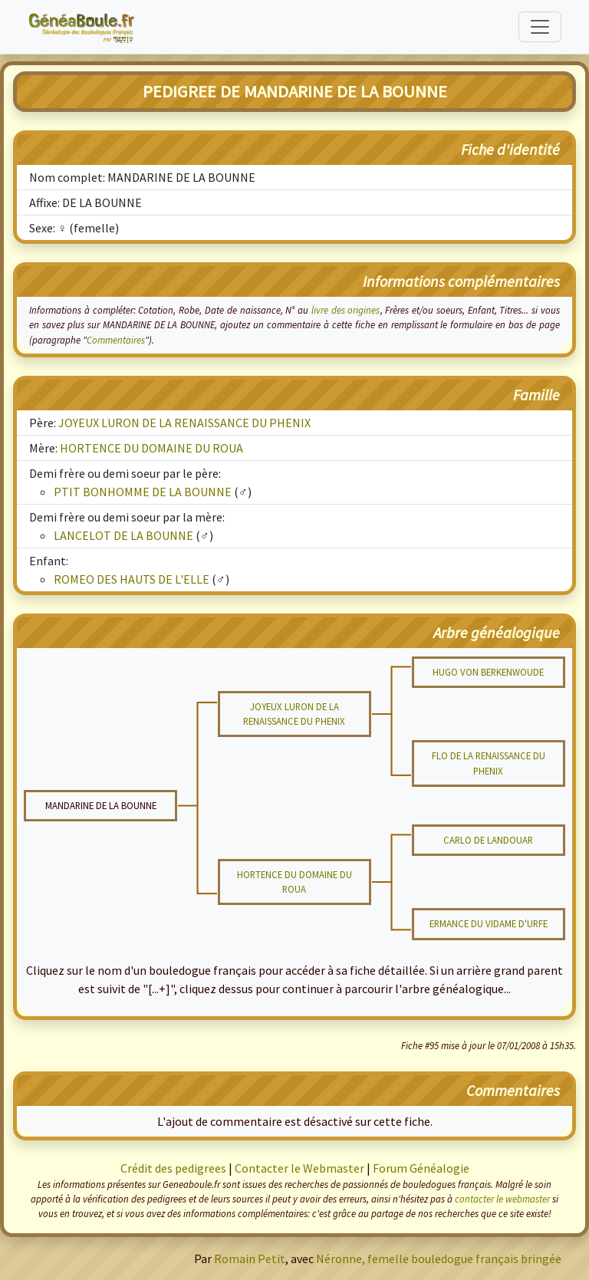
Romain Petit (249, 1258)
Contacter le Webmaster (299, 1168)
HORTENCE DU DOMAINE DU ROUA (151, 448)
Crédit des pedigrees (173, 1168)
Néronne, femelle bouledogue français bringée (438, 1258)
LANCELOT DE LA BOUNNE (123, 535)
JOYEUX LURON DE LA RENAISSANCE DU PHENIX (184, 422)
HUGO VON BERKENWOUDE (488, 672)
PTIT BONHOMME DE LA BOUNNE (143, 491)
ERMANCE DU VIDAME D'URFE (488, 923)
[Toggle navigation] (539, 27)
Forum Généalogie (421, 1168)
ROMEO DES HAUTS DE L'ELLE (131, 579)
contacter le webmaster (502, 1199)
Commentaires (116, 340)
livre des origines (345, 310)
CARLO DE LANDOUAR (488, 840)
